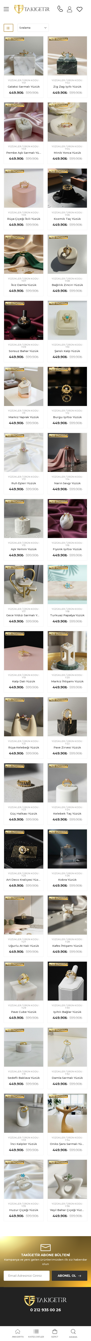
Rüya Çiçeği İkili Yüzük (23, 219)
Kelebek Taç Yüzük (67, 813)
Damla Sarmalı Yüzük (67, 1078)
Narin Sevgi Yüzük (67, 483)
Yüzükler (14, 80)
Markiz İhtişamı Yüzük (67, 681)
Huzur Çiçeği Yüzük (23, 1210)
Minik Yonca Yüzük (67, 152)
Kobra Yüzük (67, 879)
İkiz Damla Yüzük (23, 285)
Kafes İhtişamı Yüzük (67, 945)
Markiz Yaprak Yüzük (23, 417)
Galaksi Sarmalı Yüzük (24, 86)
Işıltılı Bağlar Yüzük (67, 1012)
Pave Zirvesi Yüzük (67, 747)
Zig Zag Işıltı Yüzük (67, 86)
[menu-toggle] (6, 9)
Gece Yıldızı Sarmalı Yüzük (25, 615)
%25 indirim (14, 39)
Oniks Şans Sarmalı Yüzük (68, 1144)
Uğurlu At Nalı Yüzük (23, 945)
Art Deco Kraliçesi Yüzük (24, 879)
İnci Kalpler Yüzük (23, 1144)
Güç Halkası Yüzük (23, 813)
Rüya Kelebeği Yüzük (23, 747)
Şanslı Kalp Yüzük (67, 351)
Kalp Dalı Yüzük (23, 681)
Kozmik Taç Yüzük (67, 219)
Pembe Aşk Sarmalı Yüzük (25, 152)
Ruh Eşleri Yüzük (23, 483)
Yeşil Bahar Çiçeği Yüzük (68, 1210)
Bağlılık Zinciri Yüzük (67, 285)
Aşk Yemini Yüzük (24, 549)
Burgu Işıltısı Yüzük (67, 417)
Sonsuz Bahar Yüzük (23, 351)
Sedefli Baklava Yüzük (24, 1078)
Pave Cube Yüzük (23, 1012)
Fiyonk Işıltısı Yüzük (67, 549)
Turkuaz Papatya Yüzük (67, 615)
